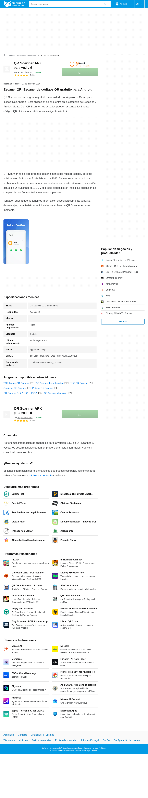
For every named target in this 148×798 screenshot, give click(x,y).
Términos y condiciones (15, 740)
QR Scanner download (55, 393)
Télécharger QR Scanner (16, 383)
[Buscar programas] (105, 4)
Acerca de (8, 735)
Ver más (123, 321)
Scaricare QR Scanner (15, 388)
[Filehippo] (14, 4)
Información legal (90, 740)
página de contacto (40, 475)
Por (23, 72)
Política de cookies (41, 740)
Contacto (22, 735)
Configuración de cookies (127, 740)
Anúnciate (36, 735)
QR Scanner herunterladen (49, 383)
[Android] (11, 55)
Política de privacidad (66, 740)
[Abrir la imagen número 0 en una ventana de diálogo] (16, 241)
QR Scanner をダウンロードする (20, 393)
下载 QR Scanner (79, 383)
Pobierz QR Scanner (42, 388)
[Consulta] (70, 4)
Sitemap (50, 735)
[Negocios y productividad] (27, 55)
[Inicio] (4, 55)
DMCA (106, 740)
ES (139, 4)
